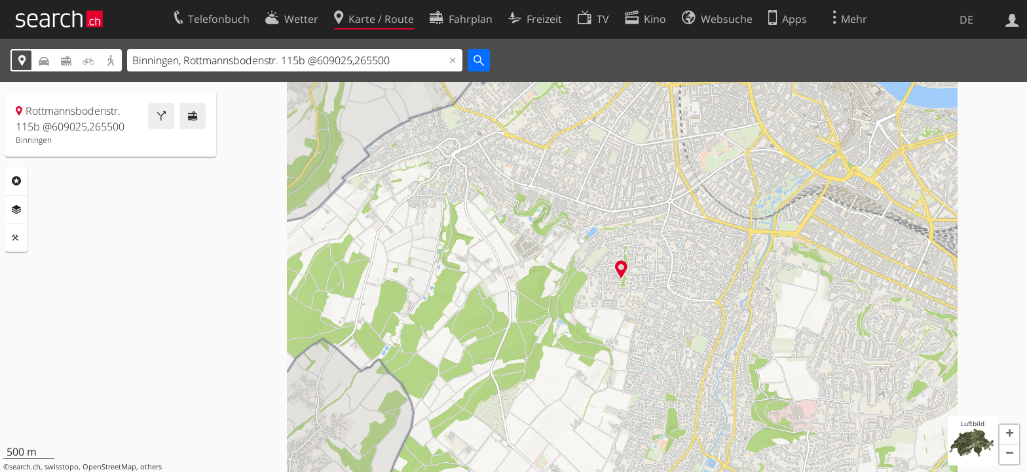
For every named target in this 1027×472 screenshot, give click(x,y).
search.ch (25, 466)
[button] (1009, 434)
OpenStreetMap (109, 466)
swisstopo (62, 466)
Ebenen (16, 210)
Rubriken (16, 181)
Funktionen (16, 238)
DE (966, 19)
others (151, 466)
